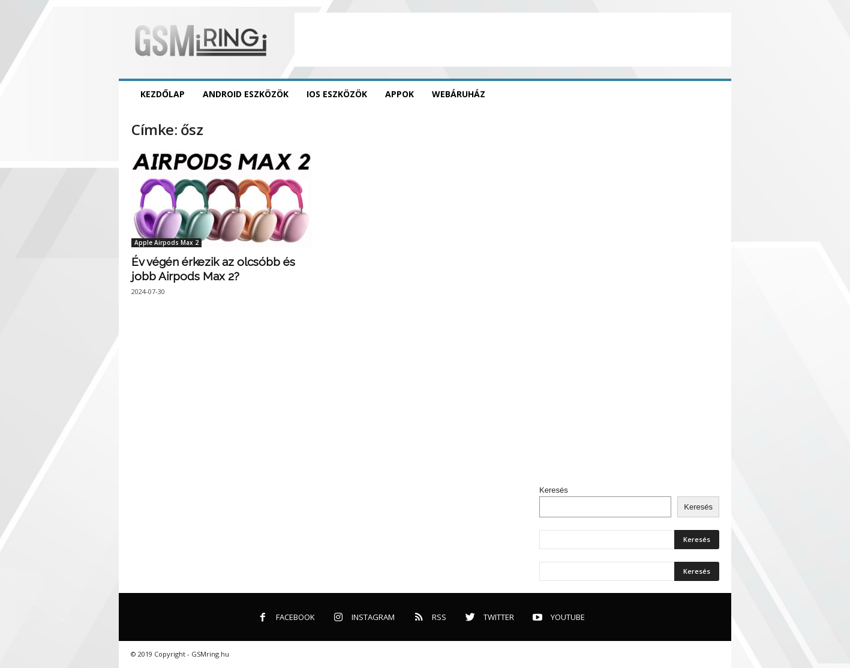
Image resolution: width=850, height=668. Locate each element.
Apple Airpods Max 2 (166, 242)
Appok (399, 94)
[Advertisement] (513, 40)
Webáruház (458, 94)
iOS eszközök (337, 94)
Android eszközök (246, 94)
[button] (713, 94)
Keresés (553, 490)
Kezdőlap (162, 94)
